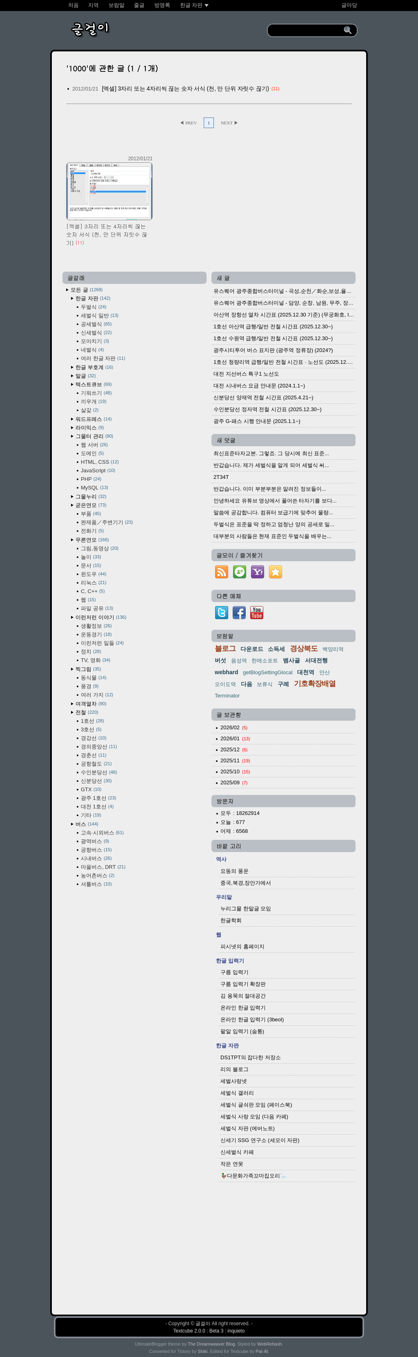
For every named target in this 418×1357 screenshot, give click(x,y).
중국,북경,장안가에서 (245, 883)
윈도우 (94, 574)
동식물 (94, 678)
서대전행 (316, 660)
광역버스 (95, 841)
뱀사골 (291, 660)
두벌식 (94, 307)
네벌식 (92, 350)
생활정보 (96, 626)
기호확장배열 (315, 684)
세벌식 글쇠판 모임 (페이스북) (256, 1105)
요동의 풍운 (234, 871)
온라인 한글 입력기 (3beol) (252, 1019)
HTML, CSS (100, 462)
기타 (91, 815)
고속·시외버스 (102, 833)
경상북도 (304, 648)
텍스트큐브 (94, 384)
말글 (86, 376)
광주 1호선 (98, 798)
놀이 (91, 557)
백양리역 (333, 649)
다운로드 (251, 649)
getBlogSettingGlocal (267, 672)
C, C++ (93, 591)
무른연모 (92, 540)
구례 (283, 684)
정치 (91, 652)
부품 (91, 514)
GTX (91, 789)
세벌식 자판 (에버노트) (247, 1128)
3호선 (91, 729)
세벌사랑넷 (233, 1081)
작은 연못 (231, 1164)
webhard (226, 672)
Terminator (227, 696)
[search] (307, 30)
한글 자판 (93, 298)
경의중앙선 (99, 747)
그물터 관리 (94, 436)
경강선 (94, 738)
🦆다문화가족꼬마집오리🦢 (253, 1176)
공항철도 (96, 764)
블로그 (225, 648)
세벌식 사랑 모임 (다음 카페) (254, 1116)
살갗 (89, 410)
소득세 (276, 649)
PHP (91, 479)
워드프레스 (94, 419)
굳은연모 (91, 505)
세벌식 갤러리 (237, 1093)
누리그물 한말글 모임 (245, 908)
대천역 (305, 672)
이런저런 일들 (102, 643)
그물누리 (91, 497)
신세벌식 (96, 333)
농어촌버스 (97, 875)
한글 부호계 (94, 367)
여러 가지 (97, 695)
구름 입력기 (234, 972)
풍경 (89, 686)
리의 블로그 (234, 1069)
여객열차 (91, 704)
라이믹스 (90, 428)
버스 (87, 824)
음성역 (239, 660)
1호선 (92, 721)
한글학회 (231, 920)
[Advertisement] (209, 1244)
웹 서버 (94, 445)
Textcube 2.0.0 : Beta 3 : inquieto (209, 1331)
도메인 (92, 453)
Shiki (203, 1351)
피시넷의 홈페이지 (242, 946)
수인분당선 (99, 772)
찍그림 (88, 669)
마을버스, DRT (103, 867)
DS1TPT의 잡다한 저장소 (250, 1057)
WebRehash (269, 1344)
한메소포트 (264, 660)
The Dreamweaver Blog (211, 1344)
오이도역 (225, 684)
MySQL (94, 488)
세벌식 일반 (99, 315)
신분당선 (96, 781)
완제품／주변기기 (107, 522)
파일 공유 (97, 608)
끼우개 (94, 401)
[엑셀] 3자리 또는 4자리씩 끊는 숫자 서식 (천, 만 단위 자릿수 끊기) (185, 88)
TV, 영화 (95, 660)
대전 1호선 (97, 807)
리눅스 (94, 583)
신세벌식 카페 (237, 1152)
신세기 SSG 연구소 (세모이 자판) (260, 1140)
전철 (87, 712)
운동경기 (96, 634)
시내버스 (96, 858)
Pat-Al (262, 1351)
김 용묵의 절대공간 (243, 996)
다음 (246, 684)
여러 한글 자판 (103, 358)
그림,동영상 (99, 548)
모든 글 (86, 290)
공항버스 (96, 850)
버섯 (220, 660)
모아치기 (95, 341)
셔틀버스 (96, 884)
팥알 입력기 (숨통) (242, 1031)
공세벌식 (96, 324)
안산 (324, 672)
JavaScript (98, 470)
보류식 (265, 684)
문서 (91, 565)
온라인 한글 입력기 (243, 1008)
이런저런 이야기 (101, 617)
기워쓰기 (96, 393)
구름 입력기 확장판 (243, 984)
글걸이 (203, 1323)
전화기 (92, 531)
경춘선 (94, 755)
